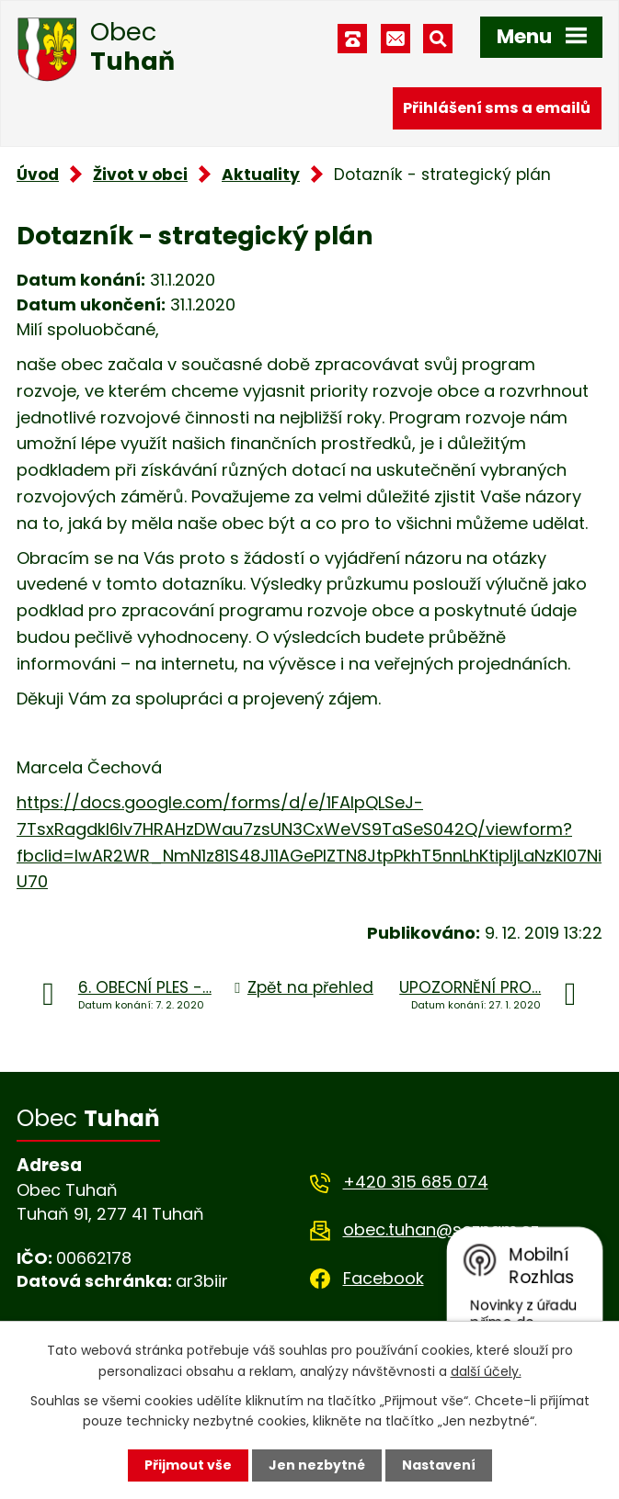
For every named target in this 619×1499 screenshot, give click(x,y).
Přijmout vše (188, 1465)
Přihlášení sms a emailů (496, 107)
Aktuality (261, 174)
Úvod (38, 174)
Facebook (383, 1278)
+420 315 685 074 (415, 1181)
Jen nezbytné (317, 1465)
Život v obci (140, 174)
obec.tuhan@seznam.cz (441, 1229)
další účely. (486, 1370)
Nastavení (439, 1465)
